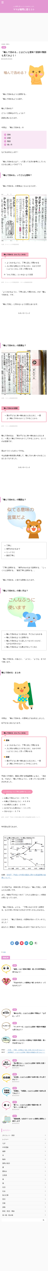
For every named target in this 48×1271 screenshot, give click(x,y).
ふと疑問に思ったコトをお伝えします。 (24, 1235)
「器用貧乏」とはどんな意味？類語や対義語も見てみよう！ (26, 1052)
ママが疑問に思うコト (24, 9)
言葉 (4, 952)
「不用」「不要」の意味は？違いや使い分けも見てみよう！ (26, 1050)
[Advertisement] (24, 27)
